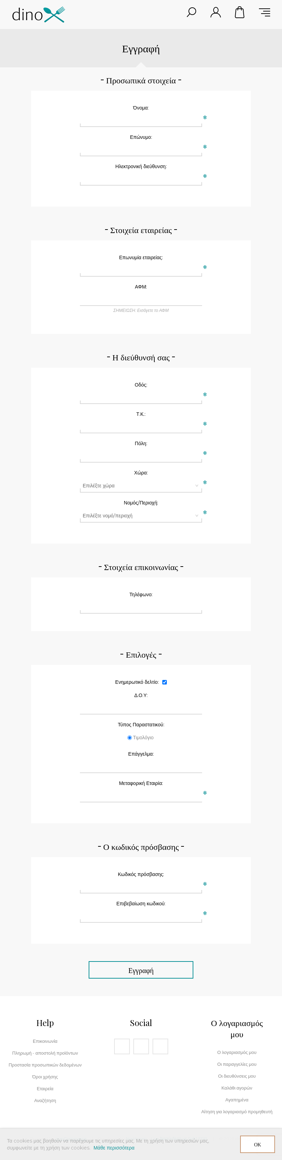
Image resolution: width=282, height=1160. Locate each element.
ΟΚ (257, 1144)
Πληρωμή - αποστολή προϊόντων (45, 1053)
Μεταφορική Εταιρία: (141, 783)
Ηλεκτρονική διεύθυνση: (140, 166)
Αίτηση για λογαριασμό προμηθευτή (237, 1111)
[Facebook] (122, 1046)
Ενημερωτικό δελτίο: (137, 682)
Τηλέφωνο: (141, 594)
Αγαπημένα (236, 1099)
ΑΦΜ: (141, 287)
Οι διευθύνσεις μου (237, 1076)
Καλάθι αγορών (240, 12)
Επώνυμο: (141, 137)
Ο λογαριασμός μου (237, 1052)
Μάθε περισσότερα (114, 1148)
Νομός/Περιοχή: (141, 503)
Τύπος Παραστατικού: (141, 724)
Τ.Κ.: (141, 414)
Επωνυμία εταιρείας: (141, 257)
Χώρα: (141, 473)
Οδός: (141, 385)
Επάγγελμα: (141, 754)
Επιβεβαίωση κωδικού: (141, 903)
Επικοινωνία (45, 1041)
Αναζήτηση (45, 1100)
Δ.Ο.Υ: (141, 695)
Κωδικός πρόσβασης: (141, 874)
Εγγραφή (141, 970)
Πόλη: (141, 443)
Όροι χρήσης (45, 1076)
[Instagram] (141, 1046)
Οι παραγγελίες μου (237, 1064)
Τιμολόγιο (143, 737)
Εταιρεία (45, 1088)
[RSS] (160, 1046)
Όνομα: (141, 108)
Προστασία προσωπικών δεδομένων (45, 1065)
